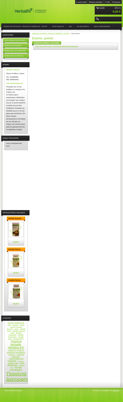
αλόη (9, 325)
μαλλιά (22, 325)
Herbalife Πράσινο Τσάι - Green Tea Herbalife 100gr (14, 280)
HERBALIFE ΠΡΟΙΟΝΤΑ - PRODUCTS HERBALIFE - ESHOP (50, 33)
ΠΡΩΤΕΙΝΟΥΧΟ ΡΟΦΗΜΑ (15, 360)
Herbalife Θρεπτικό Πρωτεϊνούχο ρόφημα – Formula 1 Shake (15, 218)
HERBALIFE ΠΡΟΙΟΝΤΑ (16, 350)
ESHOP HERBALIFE (16, 323)
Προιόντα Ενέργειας (18, 356)
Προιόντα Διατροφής (17, 376)
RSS (108, 2)
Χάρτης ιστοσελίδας (97, 2)
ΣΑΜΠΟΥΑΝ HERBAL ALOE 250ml (46, 43)
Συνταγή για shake (16, 327)
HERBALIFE (16, 347)
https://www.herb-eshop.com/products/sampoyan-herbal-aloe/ (56, 46)
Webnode (116, 390)
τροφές (16, 329)
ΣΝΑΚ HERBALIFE (15, 364)
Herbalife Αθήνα (18, 339)
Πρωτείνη (21, 361)
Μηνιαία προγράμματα (16, 368)
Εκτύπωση (117, 2)
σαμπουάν (15, 325)
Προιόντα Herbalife (16, 343)
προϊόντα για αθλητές (16, 352)
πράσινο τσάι (13, 363)
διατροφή (10, 329)
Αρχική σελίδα (82, 2)
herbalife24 (11, 355)
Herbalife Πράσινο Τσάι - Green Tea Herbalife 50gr (14, 249)
